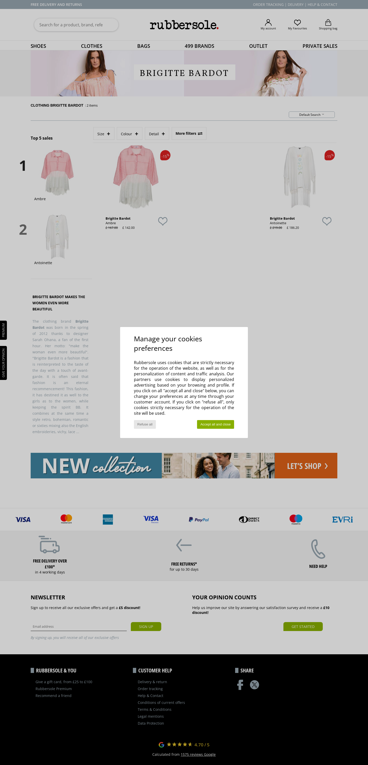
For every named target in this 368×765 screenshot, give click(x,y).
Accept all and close (215, 424)
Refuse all (144, 424)
